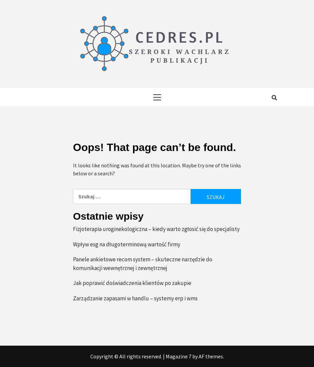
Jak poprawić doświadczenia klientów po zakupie (132, 283)
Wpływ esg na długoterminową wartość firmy (126, 244)
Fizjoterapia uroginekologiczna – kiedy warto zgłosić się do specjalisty (156, 229)
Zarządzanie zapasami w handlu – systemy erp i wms (135, 298)
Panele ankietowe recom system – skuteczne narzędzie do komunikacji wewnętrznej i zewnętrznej (142, 264)
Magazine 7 (178, 356)
